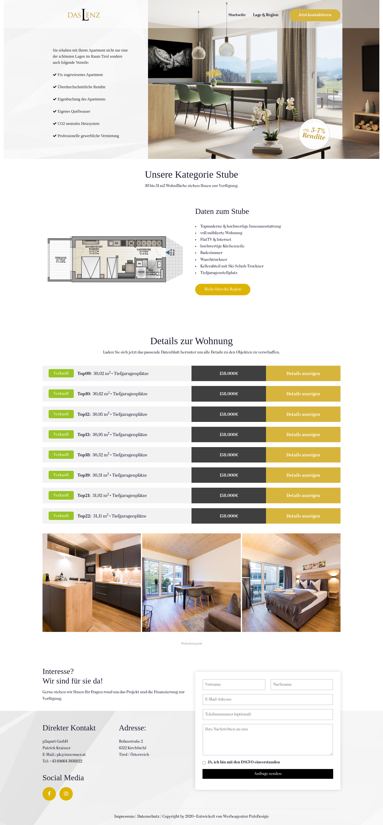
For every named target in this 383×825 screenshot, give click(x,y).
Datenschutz (148, 816)
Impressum (124, 816)
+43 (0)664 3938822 (66, 761)
